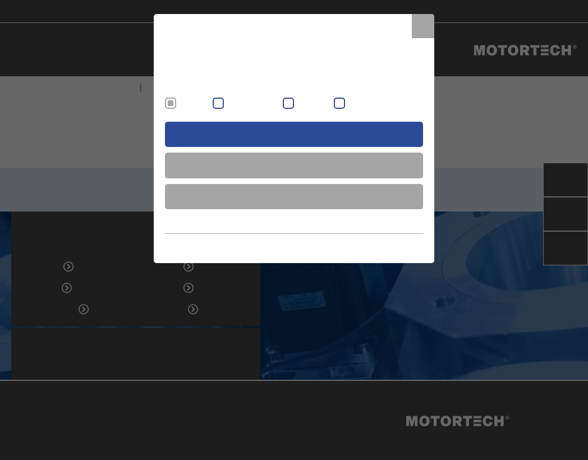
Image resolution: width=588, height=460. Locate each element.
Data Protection (399, 246)
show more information (294, 221)
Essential (193, 104)
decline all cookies (294, 196)
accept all (294, 134)
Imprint (359, 246)
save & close (294, 164)
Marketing (312, 104)
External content (252, 104)
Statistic (360, 104)
